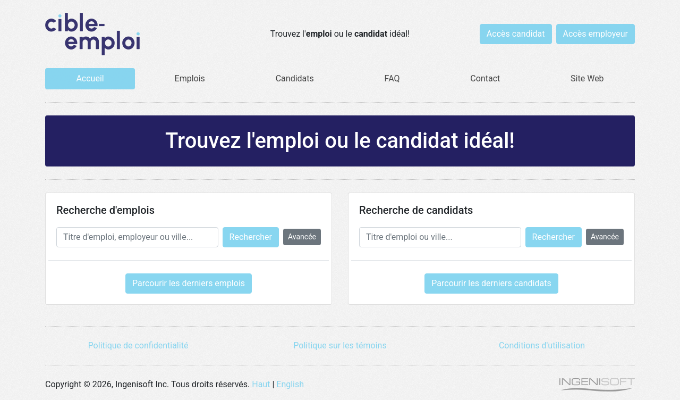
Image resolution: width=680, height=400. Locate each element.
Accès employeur (595, 34)
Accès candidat (516, 34)
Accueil (90, 78)
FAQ (392, 78)
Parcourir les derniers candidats (491, 283)
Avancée (302, 236)
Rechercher (251, 237)
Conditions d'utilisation (542, 345)
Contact (485, 78)
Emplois (190, 78)
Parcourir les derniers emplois (188, 283)
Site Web (587, 78)
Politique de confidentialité (138, 345)
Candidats (295, 78)
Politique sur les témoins (339, 345)
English (290, 384)
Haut (261, 384)
